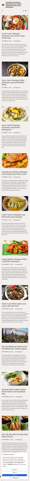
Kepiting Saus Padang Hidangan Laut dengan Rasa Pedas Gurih (14, 173)
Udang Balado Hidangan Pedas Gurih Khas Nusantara (14, 260)
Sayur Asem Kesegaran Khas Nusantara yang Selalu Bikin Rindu (13, 82)
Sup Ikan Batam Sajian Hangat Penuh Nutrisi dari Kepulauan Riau (14, 391)
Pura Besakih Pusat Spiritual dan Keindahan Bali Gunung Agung (14, 348)
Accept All (14, 475)
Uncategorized (16, 41)
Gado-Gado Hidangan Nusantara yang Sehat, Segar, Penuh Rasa (13, 36)
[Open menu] (2, 11)
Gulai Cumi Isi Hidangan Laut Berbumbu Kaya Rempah (13, 216)
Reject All (15, 472)
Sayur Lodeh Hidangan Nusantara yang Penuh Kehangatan (11, 127)
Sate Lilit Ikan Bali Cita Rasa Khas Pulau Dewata (15, 435)
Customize (14, 469)
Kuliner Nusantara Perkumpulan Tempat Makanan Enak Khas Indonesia (14, 5)
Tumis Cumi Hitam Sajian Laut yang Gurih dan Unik (14, 305)
